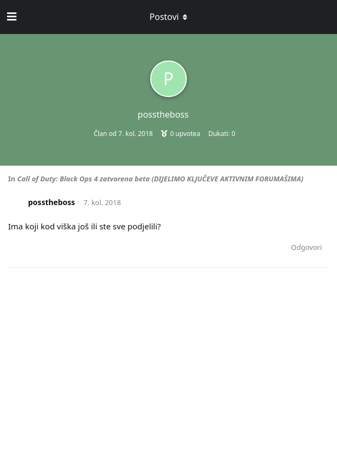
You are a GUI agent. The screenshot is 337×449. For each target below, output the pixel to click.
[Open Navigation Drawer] (11, 16)
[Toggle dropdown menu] (168, 16)
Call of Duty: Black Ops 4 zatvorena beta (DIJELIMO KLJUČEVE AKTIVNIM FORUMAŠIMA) (160, 178)
